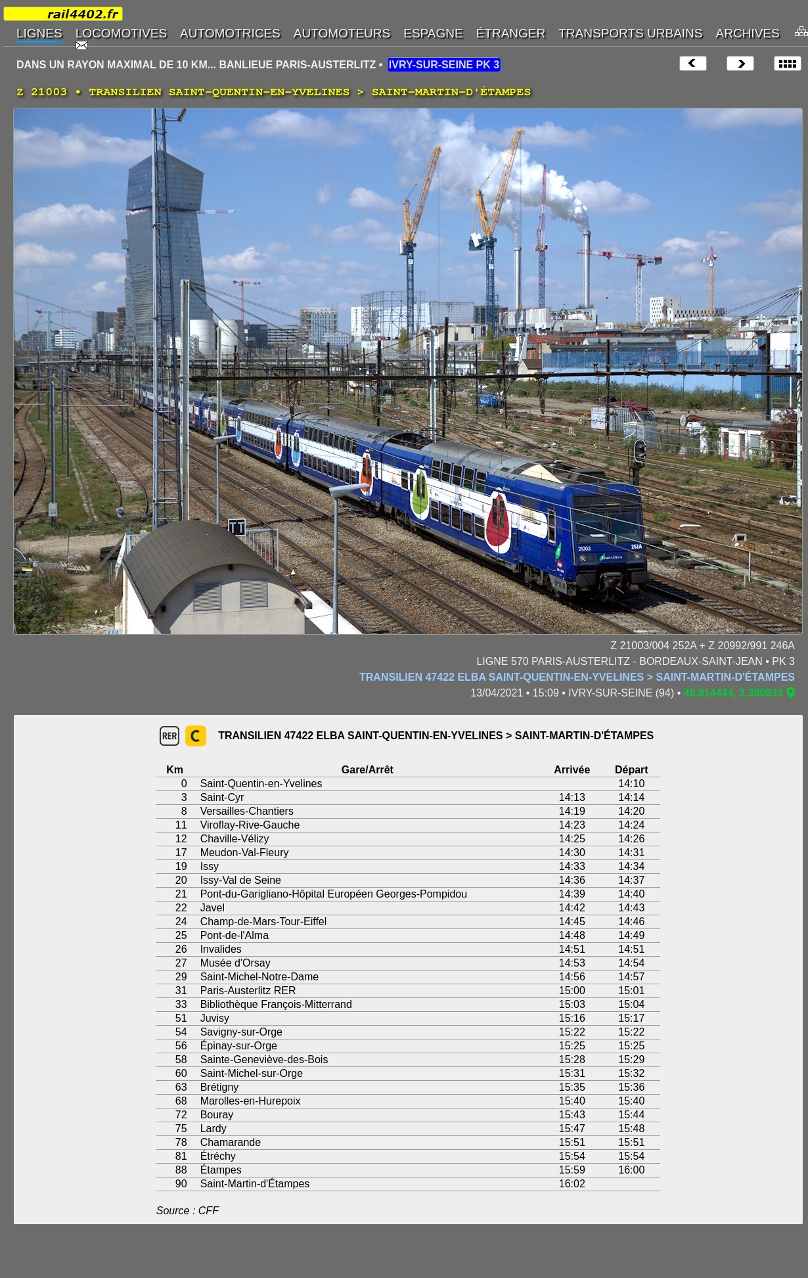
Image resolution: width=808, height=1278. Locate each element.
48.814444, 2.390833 (733, 692)
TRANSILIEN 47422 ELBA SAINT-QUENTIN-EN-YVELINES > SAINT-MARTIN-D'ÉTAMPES (577, 677)
